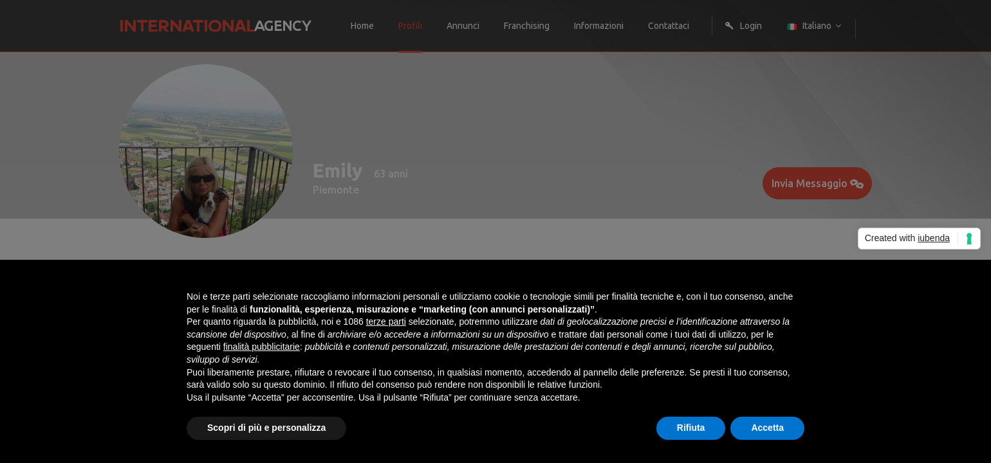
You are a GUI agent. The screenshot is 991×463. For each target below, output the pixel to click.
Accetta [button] (767, 427)
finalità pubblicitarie (261, 346)
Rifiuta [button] (691, 427)
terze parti (386, 321)
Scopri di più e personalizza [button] (266, 427)
